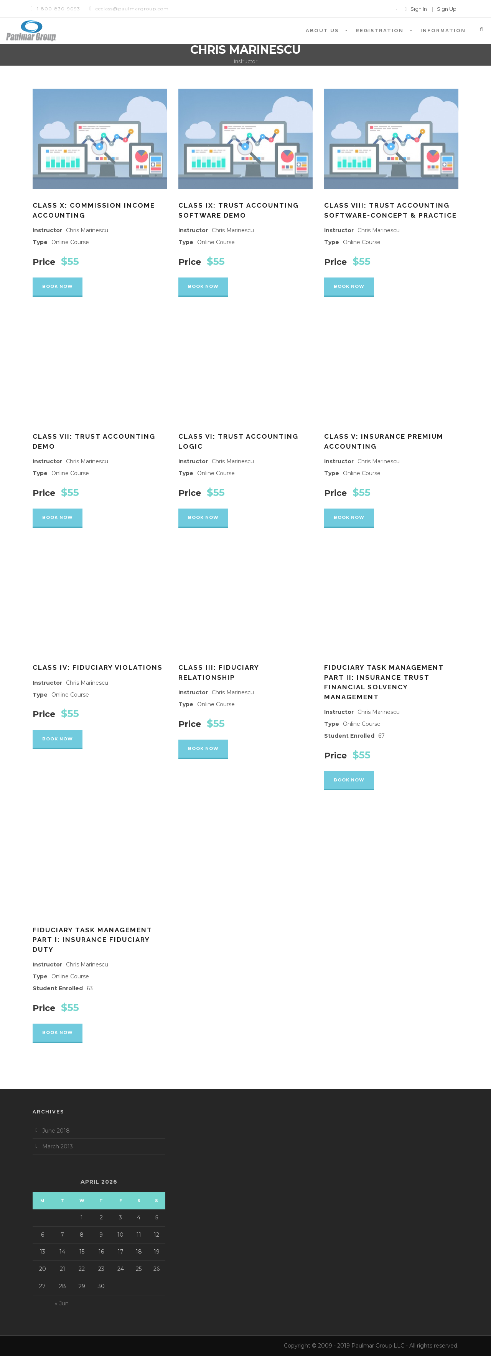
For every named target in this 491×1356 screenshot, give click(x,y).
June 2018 (56, 1130)
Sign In (418, 9)
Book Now (57, 286)
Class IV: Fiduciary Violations (98, 667)
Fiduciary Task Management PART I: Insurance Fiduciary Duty (92, 939)
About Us (322, 30)
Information (443, 30)
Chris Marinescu (87, 230)
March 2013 (57, 1146)
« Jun (62, 1303)
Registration (380, 30)
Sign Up (446, 9)
